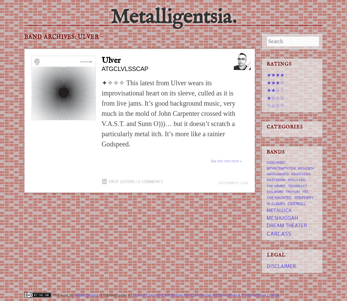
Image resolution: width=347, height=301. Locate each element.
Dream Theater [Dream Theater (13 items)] (287, 225)
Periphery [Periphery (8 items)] (303, 197)
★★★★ (275, 75)
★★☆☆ (275, 90)
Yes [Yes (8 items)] (305, 191)
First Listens (122, 181)
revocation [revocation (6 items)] (300, 174)
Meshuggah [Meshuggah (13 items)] (282, 218)
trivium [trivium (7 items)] (293, 192)
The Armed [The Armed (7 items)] (276, 186)
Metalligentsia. (173, 18)
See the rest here (224, 161)
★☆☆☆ (275, 98)
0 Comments (150, 181)
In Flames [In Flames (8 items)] (276, 203)
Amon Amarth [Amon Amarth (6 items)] (278, 174)
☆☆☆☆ (275, 105)
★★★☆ (275, 82)
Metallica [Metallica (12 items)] (279, 210)
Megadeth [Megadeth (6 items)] (306, 168)
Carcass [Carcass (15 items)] (279, 233)
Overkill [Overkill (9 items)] (297, 203)
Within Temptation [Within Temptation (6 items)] (281, 168)
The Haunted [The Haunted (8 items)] (279, 197)
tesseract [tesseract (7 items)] (297, 186)
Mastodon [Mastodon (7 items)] (276, 180)
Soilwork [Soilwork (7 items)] (275, 192)
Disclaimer (281, 266)
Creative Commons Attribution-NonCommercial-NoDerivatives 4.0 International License (205, 295)
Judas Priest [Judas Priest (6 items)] (276, 163)
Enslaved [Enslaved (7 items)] (296, 180)
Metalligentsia (86, 295)
